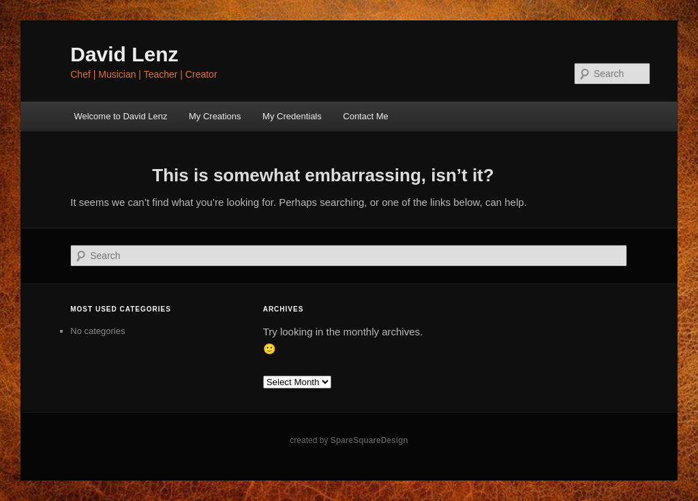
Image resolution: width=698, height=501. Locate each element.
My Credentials (292, 116)
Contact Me (365, 116)
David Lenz (124, 54)
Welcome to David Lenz (120, 116)
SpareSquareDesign (369, 440)
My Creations (215, 116)
